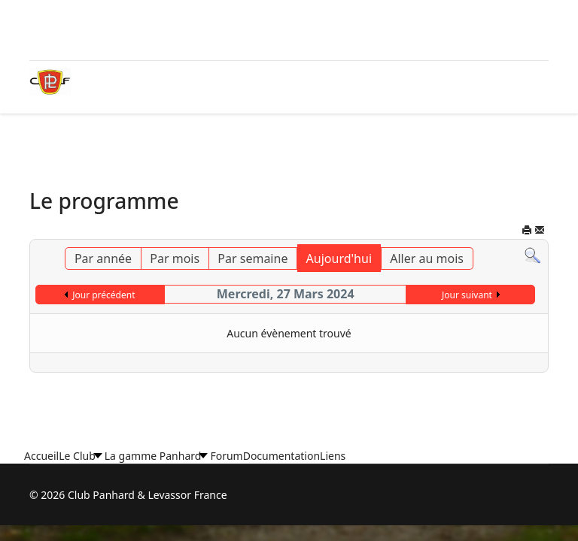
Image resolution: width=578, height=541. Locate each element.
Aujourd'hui (339, 258)
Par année (103, 258)
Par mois (174, 258)
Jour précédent (103, 295)
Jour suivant (467, 295)
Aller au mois (427, 258)
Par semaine (252, 258)
